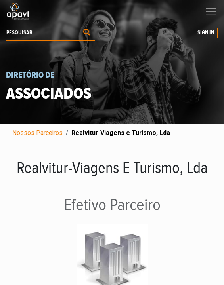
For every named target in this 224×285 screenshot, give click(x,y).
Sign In (205, 33)
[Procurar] (86, 33)
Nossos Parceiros (37, 133)
